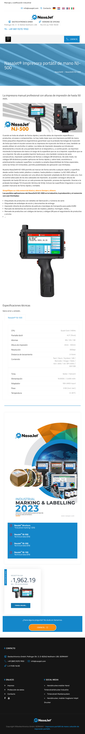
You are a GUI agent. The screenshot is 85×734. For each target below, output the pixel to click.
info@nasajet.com (29, 8)
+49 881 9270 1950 (18, 29)
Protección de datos (14, 690)
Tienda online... (20, 605)
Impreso (9, 685)
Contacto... (42, 627)
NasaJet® (59, 72)
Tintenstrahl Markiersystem (57, 694)
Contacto (45, 8)
